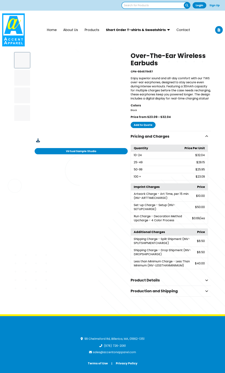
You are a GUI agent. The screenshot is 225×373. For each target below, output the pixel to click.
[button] (171, 136)
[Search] (187, 5)
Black (134, 110)
